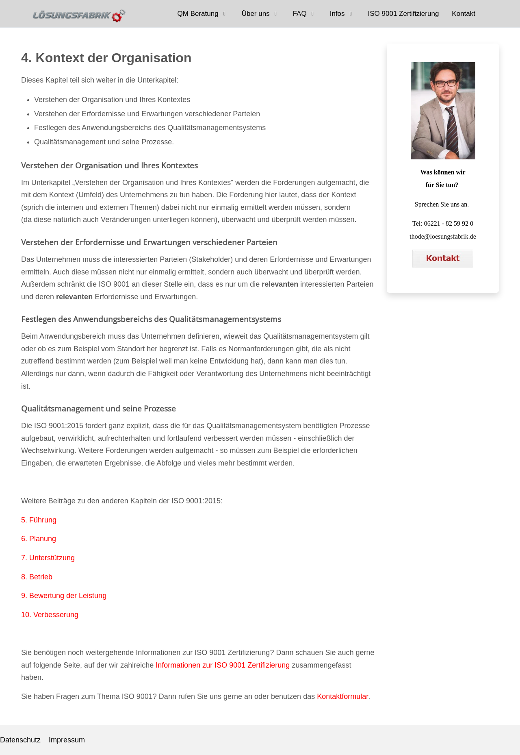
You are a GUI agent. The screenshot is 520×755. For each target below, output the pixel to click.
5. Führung (38, 520)
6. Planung (38, 539)
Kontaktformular (342, 696)
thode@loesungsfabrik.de (443, 236)
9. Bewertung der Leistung (63, 596)
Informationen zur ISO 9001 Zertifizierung (223, 665)
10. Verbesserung (49, 615)
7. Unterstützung (48, 558)
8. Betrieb (36, 577)
